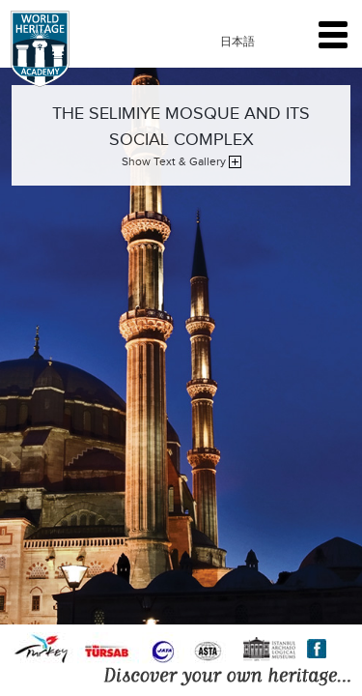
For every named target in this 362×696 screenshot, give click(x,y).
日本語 (237, 41)
